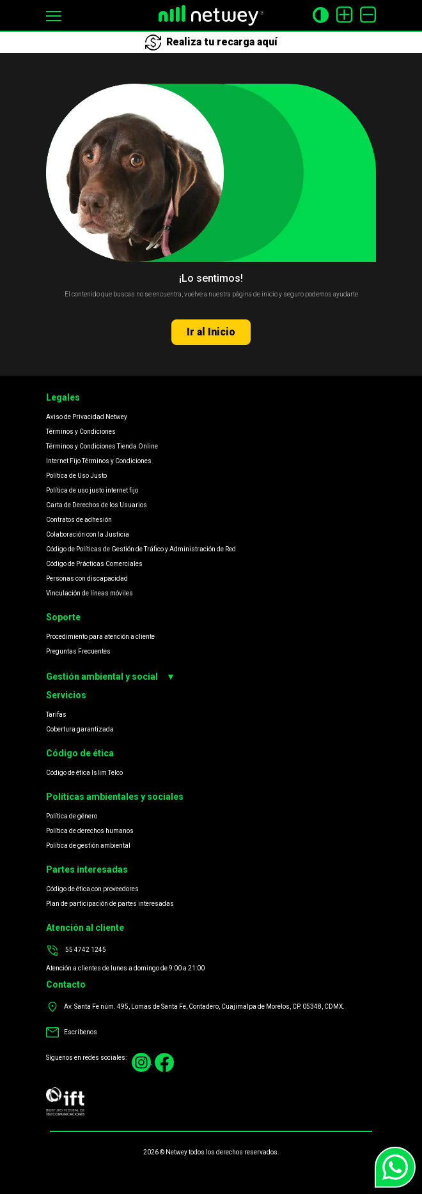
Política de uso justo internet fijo (92, 490)
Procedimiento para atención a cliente (100, 636)
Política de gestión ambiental (88, 845)
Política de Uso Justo (76, 475)
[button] (53, 15)
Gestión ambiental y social (110, 677)
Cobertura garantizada (80, 729)
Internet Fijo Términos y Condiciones (99, 460)
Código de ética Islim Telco (84, 772)
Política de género (71, 816)
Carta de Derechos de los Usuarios (96, 505)
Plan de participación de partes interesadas (110, 903)
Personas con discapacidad (87, 578)
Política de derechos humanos (90, 830)
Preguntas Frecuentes (78, 651)
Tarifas (56, 714)
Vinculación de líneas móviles (89, 593)
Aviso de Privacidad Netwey (86, 416)
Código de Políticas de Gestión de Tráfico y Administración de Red (141, 549)
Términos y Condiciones (81, 431)
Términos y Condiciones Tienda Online (102, 446)
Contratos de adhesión (79, 519)
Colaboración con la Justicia (87, 534)
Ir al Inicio (211, 332)
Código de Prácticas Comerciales (94, 563)
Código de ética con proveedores (92, 888)
